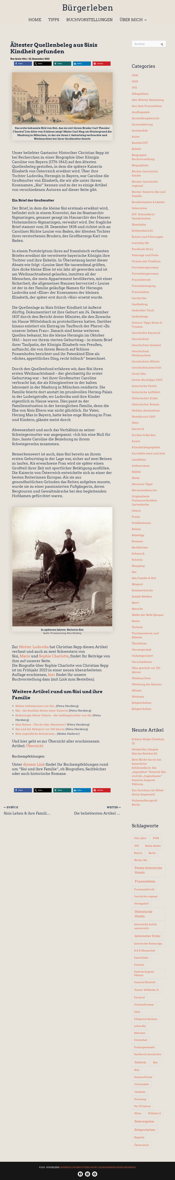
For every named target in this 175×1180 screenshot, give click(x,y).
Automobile (140, 130)
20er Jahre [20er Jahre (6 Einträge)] (140, 838)
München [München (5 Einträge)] (139, 1033)
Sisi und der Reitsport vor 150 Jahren (40, 729)
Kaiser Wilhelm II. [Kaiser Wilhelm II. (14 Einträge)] (146, 989)
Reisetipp (138, 535)
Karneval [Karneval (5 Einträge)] (139, 997)
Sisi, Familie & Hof (144, 578)
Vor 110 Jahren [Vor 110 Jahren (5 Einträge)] (142, 1106)
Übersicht (34, 746)
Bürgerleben (87, 8)
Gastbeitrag (139, 304)
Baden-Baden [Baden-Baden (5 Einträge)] (153, 846)
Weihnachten (141, 678)
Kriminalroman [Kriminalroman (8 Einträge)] (144, 1004)
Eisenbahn (139, 224)
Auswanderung (142, 124)
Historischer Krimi (145, 398)
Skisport (137, 584)
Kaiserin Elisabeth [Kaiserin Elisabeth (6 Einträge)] (145, 982)
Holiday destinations (146, 410)
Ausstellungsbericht (145, 118)
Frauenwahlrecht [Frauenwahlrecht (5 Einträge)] (144, 889)
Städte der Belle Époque (148, 614)
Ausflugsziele (141, 112)
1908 (135, 75)
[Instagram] (87, 1174)
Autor (136, 136)
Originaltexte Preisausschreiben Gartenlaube (144, 500)
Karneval (138, 429)
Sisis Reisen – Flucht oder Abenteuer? (40, 724)
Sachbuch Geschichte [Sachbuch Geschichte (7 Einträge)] (147, 1054)
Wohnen (138, 696)
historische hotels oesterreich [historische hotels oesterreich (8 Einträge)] (145, 926)
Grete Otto (139, 373)
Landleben (139, 459)
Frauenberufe (141, 279)
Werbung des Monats (146, 684)
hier (51, 675)
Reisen (136, 529)
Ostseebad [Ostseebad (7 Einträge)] (140, 1040)
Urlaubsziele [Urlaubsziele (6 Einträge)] (141, 1084)
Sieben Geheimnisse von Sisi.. (35, 706)
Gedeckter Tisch (143, 310)
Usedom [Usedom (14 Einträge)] (139, 1091)
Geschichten (140, 339)
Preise (136, 516)
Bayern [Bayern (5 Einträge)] (138, 853)
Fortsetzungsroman (145, 267)
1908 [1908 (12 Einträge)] (156, 838)
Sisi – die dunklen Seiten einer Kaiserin (41, 710)
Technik (137, 627)
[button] (134, 19)
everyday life (140, 243)
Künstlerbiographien (146, 447)
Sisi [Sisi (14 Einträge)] (155, 1062)
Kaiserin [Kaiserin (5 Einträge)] (139, 964)
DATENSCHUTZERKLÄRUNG (84, 1167)
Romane (137, 541)
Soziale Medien (142, 596)
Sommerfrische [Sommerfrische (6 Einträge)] (143, 1077)
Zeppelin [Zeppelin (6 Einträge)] (139, 1137)
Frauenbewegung (144, 285)
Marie (25, 656)
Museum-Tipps (142, 484)
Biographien (140, 165)
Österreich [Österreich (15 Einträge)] (141, 1145)
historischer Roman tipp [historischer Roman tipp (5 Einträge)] (148, 943)
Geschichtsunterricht (146, 367)
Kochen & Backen (144, 435)
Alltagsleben (140, 93)
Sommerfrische (142, 590)
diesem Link (34, 764)
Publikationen (141, 523)
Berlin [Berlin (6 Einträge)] (152, 853)
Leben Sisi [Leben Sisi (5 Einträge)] (140, 1026)
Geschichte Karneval (146, 332)
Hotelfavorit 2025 (143, 416)
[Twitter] (94, 1174)
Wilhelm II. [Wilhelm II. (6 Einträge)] (154, 1113)
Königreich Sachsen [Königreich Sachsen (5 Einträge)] (145, 1019)
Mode (136, 478)
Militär (136, 471)
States (136, 621)
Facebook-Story (142, 249)
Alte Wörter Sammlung (148, 99)
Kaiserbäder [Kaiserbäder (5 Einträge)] (141, 957)
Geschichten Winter (146, 361)
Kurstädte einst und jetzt (148, 453)
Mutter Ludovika (34, 647)
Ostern (136, 510)
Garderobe (139, 298)
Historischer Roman (145, 404)
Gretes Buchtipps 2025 (147, 379)
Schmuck (138, 553)
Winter (137, 690)
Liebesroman (141, 465)
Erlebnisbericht (142, 230)
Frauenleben (140, 292)
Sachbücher (140, 547)
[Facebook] (80, 1174)
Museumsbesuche (144, 490)
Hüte (135, 422)
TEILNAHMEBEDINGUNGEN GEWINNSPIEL (117, 1167)
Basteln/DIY (140, 142)
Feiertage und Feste (145, 255)
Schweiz (137, 559)
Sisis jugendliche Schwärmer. (35, 733)
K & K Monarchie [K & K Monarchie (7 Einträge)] (144, 950)
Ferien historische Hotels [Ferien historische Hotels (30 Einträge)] (148, 870)
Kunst (136, 441)
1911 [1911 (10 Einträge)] (136, 845)
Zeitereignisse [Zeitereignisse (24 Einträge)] (144, 1121)
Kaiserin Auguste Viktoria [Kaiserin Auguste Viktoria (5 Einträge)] (144, 973)
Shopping (138, 565)
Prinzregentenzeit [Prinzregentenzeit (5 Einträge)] (144, 1047)
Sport (135, 602)
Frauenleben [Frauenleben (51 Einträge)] (145, 881)
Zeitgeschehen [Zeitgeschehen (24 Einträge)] (144, 1129)
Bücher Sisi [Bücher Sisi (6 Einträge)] (140, 860)
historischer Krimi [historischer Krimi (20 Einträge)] (147, 936)
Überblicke (139, 643)
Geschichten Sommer (146, 345)
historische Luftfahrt (146, 392)
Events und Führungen (147, 236)
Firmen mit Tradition (146, 261)
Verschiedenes (142, 661)
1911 (134, 87)
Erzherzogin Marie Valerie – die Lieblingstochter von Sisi (53, 715)
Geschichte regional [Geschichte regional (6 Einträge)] (146, 896)
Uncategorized (141, 649)
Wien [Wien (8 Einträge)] (138, 1113)
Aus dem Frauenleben (147, 106)
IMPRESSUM (65, 1167)
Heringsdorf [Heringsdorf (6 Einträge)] (141, 903)
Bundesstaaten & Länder (148, 202)
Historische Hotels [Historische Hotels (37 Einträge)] (143, 914)
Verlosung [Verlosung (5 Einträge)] (140, 1099)
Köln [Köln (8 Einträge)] (137, 1011)
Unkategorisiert (142, 655)
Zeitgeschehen (141, 702)
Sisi (134, 572)
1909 (135, 81)
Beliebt (136, 149)
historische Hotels (144, 386)
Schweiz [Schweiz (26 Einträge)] (140, 1062)
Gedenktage (140, 316)
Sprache (137, 608)
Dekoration (139, 208)
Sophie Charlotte (54, 656)
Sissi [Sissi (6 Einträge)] (136, 1070)
